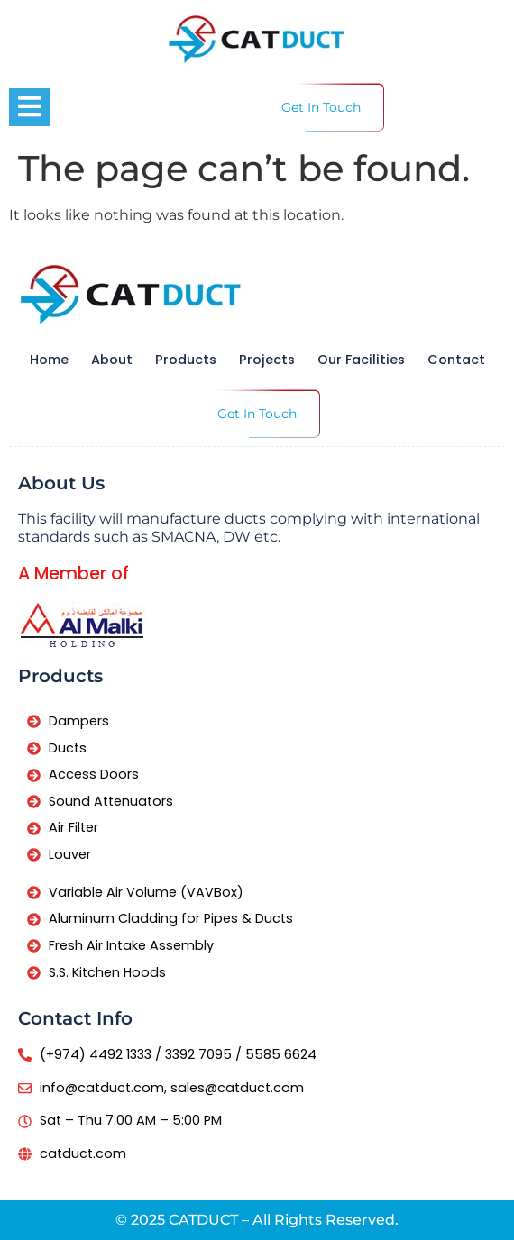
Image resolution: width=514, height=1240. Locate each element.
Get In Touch (321, 107)
